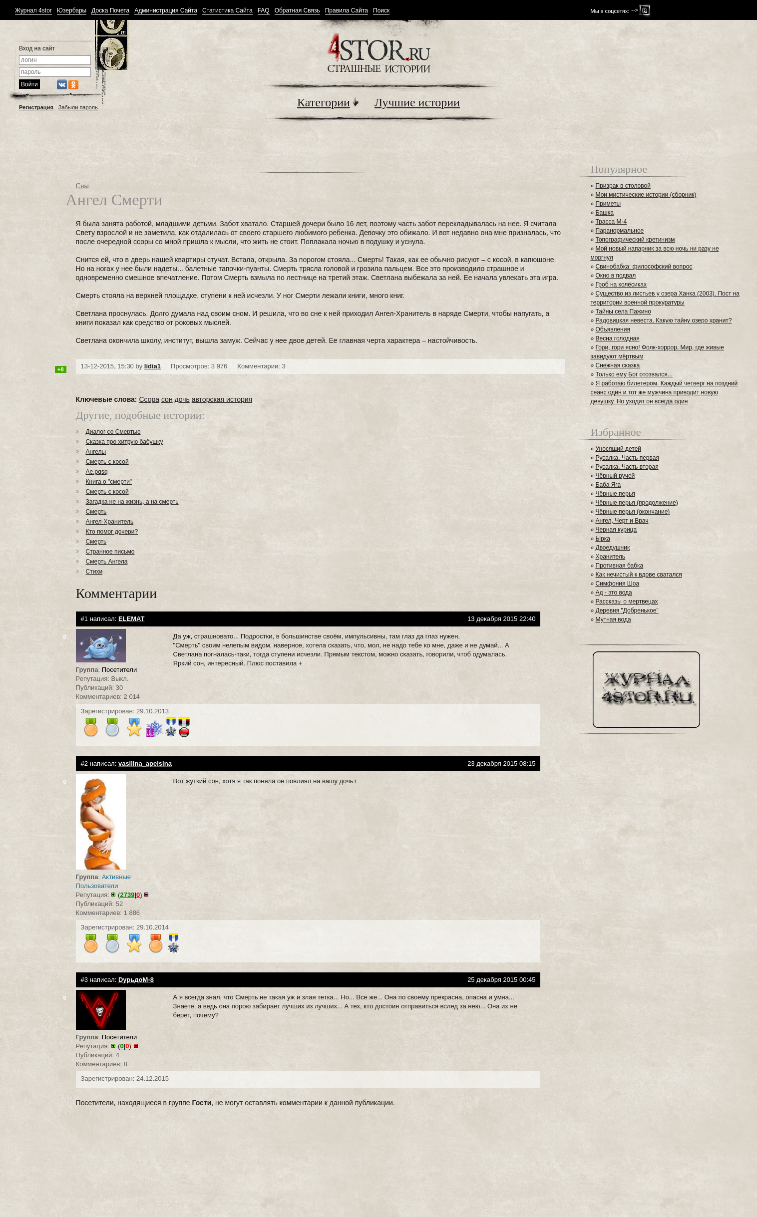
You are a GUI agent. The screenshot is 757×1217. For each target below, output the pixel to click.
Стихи (94, 571)
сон (167, 399)
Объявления (613, 329)
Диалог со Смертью (113, 431)
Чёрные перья (615, 493)
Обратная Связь (297, 10)
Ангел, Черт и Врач (622, 520)
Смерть (96, 511)
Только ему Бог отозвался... (634, 374)
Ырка (603, 538)
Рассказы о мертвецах (627, 601)
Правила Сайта (346, 10)
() (130, 895)
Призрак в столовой (623, 185)
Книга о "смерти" (109, 481)
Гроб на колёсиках (621, 284)
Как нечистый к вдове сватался (639, 574)
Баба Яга (608, 484)
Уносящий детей (619, 448)
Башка (605, 212)
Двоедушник (613, 547)
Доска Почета (110, 10)
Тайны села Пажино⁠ (623, 311)
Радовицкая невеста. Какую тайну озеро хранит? (664, 320)
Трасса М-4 (611, 221)
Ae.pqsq (97, 471)
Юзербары (71, 10)
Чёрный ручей (615, 475)
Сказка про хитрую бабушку (124, 441)
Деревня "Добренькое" (627, 610)
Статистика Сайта (227, 10)
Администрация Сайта (165, 10)
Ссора (149, 399)
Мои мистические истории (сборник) (646, 194)
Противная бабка (620, 565)
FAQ (264, 10)
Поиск (381, 10)
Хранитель (611, 556)
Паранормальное (620, 230)
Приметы (608, 203)
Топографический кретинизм (635, 239)
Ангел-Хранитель (110, 521)
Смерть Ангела (107, 561)
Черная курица (616, 529)
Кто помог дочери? (112, 531)
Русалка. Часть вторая (627, 466)
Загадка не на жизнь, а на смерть (132, 501)
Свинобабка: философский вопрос (644, 266)
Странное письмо (110, 551)
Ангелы (96, 451)
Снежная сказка (618, 365)
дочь (182, 399)
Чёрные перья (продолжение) (637, 502)
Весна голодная (618, 338)
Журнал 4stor (33, 10)
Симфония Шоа (618, 583)
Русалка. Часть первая (627, 457)
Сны (82, 186)
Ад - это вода (614, 592)
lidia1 (152, 366)
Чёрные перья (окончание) (633, 511)
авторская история (222, 399)
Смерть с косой (107, 461)
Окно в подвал (616, 275)
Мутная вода (613, 619)
